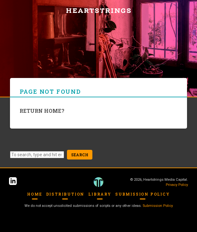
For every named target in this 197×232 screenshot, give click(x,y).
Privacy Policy (177, 185)
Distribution (65, 194)
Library (99, 194)
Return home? (42, 110)
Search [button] (79, 154)
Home (34, 194)
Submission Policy (142, 194)
